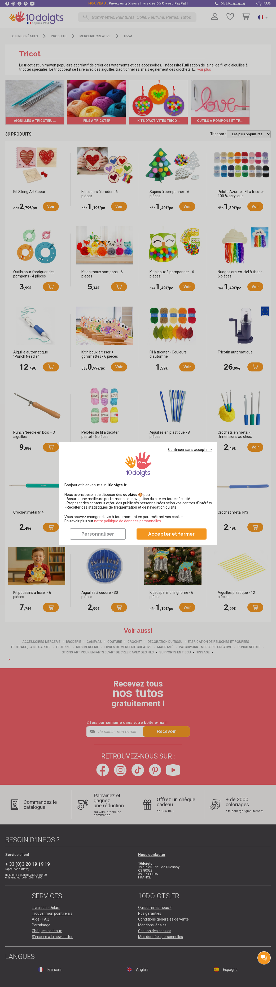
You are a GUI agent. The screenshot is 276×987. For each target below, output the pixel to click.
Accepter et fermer (171, 534)
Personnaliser (97, 534)
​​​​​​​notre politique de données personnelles (127, 521)
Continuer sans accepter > (190, 449)
